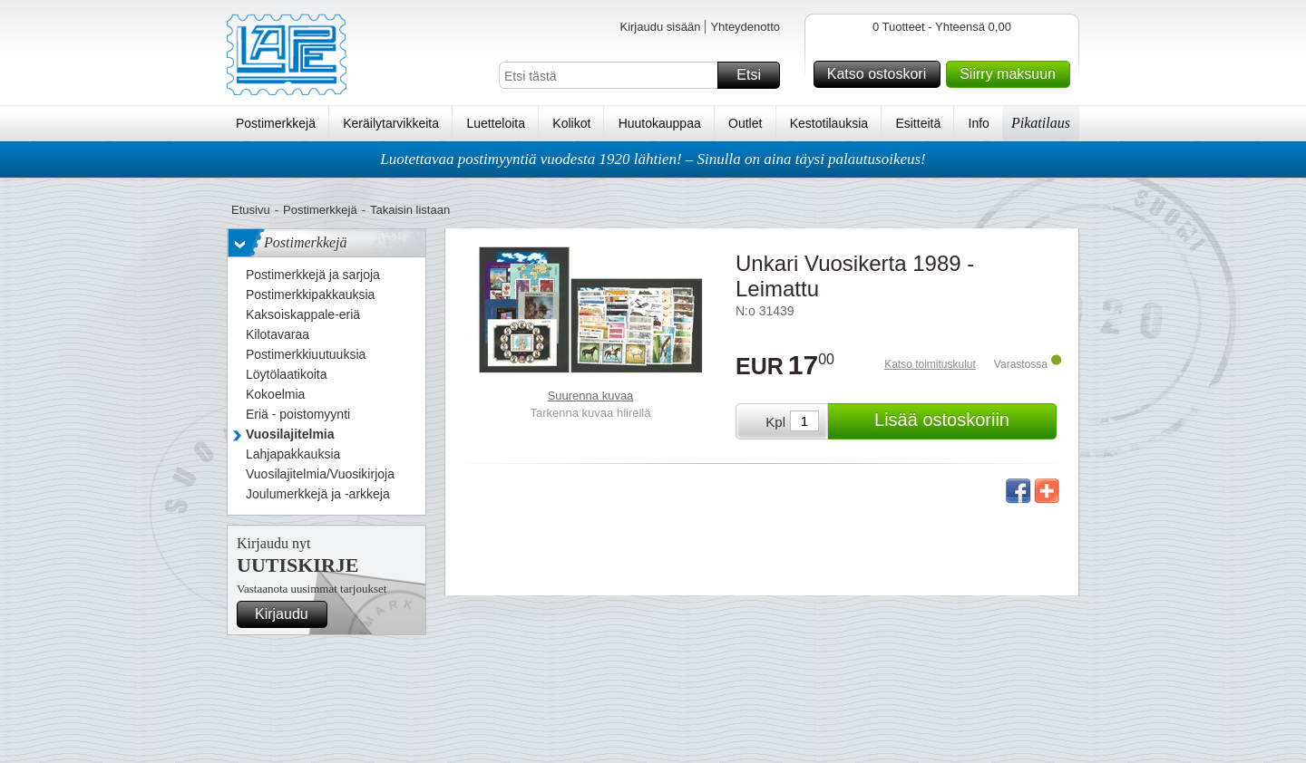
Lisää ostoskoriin (962, 421)
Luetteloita (495, 123)
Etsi (755, 75)
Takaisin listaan (410, 210)
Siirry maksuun (1012, 74)
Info (979, 123)
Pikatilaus (1040, 122)
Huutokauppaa (660, 123)
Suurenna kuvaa (591, 395)
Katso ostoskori (881, 74)
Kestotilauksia (829, 123)
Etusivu (250, 210)
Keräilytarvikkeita (391, 123)
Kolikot (571, 123)
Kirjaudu (288, 614)
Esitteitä (918, 123)
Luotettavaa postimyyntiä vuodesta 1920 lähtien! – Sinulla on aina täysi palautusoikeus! (653, 159)
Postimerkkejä (276, 123)
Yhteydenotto (745, 27)
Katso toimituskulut (930, 364)
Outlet (745, 123)
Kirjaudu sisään (659, 27)
